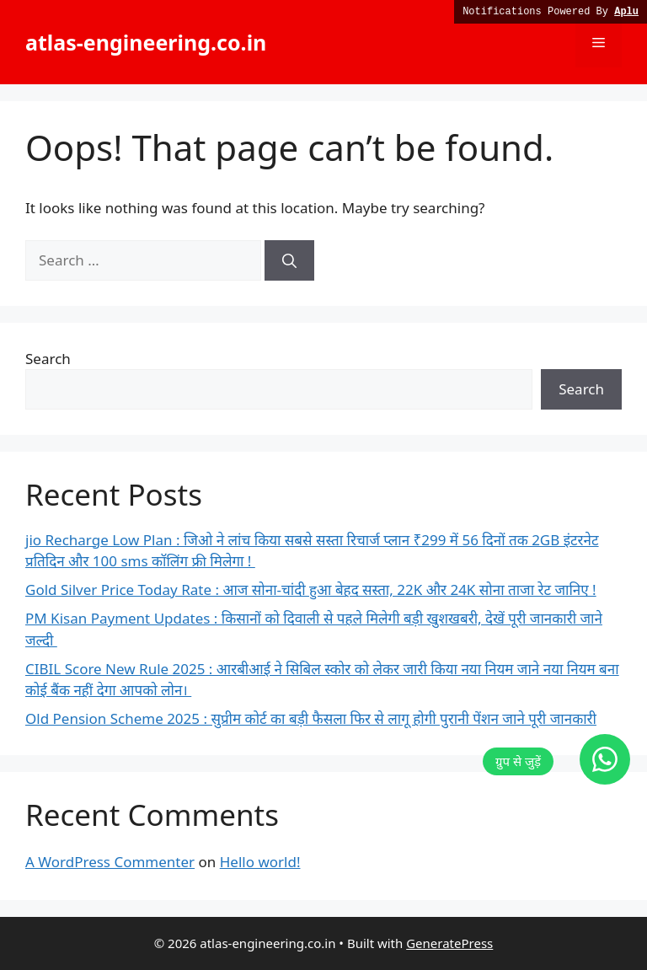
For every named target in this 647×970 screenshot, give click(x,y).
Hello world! (260, 861)
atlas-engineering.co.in (145, 42)
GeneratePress (449, 943)
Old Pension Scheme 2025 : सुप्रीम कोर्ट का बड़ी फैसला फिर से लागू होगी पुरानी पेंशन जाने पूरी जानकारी (310, 718)
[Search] (289, 260)
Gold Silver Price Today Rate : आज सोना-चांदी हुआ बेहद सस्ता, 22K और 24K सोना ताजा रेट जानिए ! (310, 589)
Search (48, 358)
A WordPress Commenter (110, 861)
